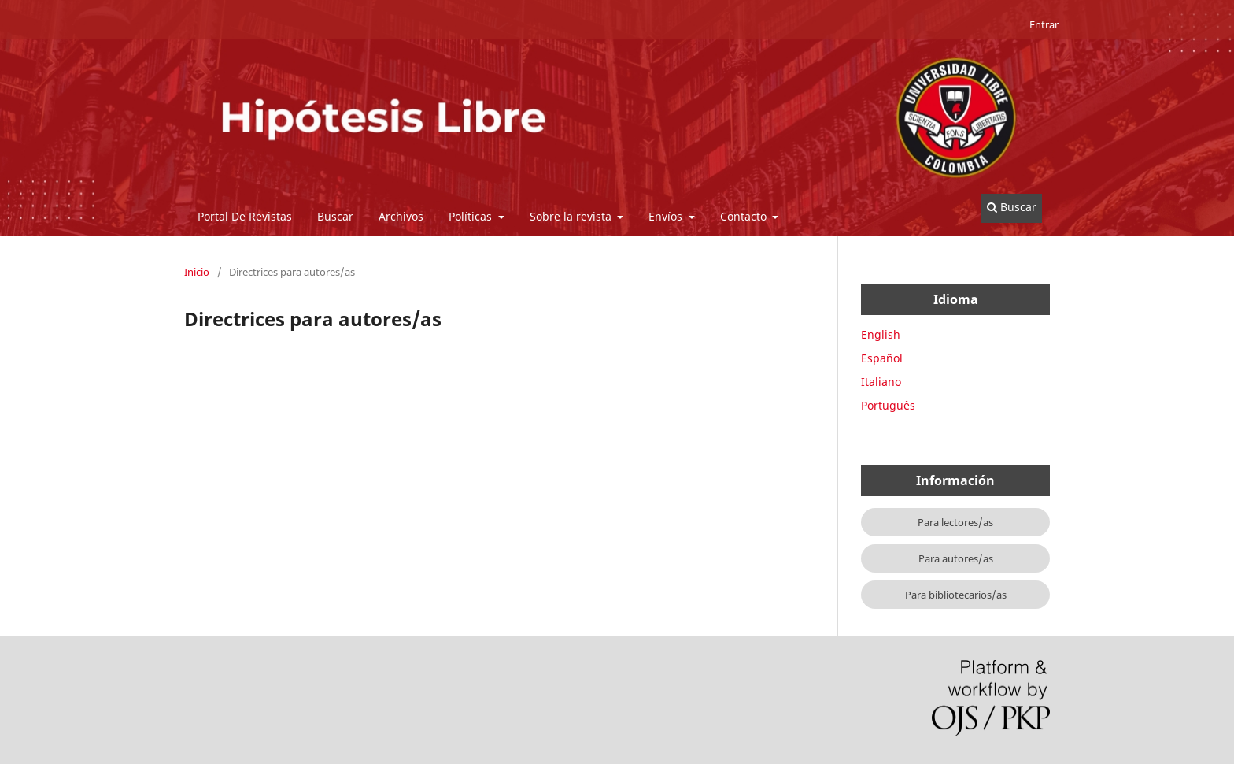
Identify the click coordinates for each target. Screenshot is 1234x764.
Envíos (666, 216)
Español (882, 357)
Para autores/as (955, 558)
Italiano (881, 381)
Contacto (745, 216)
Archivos (401, 216)
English (880, 334)
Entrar (1044, 24)
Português (888, 405)
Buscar (335, 216)
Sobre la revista (572, 216)
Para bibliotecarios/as (956, 595)
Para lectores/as (955, 522)
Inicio (196, 272)
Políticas (472, 216)
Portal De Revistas (245, 216)
